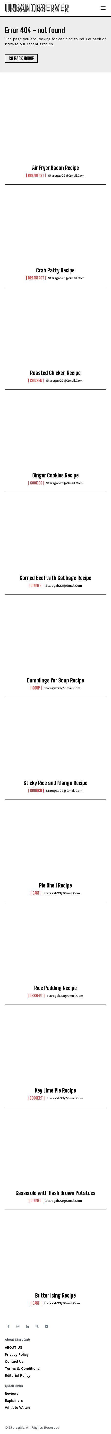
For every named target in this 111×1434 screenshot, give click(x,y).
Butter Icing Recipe (55, 1295)
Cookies (36, 483)
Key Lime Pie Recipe (55, 1090)
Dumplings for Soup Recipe (55, 680)
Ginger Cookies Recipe (55, 475)
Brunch (36, 790)
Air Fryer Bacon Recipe (55, 168)
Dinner (36, 585)
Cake (36, 893)
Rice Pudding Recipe (55, 988)
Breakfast (36, 175)
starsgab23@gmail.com (66, 175)
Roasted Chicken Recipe (55, 373)
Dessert (36, 996)
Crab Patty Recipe (55, 270)
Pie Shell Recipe (55, 885)
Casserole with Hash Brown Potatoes (55, 1193)
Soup (36, 688)
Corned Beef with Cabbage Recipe (55, 578)
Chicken (36, 380)
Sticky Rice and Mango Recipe (55, 783)
